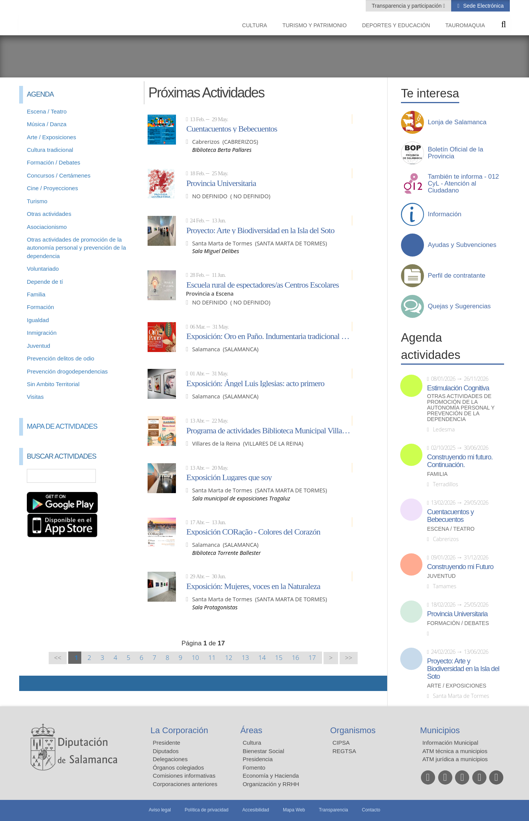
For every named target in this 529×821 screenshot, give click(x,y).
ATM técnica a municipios (455, 751)
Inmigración (42, 332)
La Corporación (179, 730)
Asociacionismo (47, 227)
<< (57, 657)
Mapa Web (294, 810)
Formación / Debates (53, 162)
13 (245, 657)
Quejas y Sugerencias (459, 306)
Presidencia (258, 759)
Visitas (35, 396)
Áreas (251, 730)
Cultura (254, 25)
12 (228, 657)
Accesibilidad (255, 810)
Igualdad (38, 320)
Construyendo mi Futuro (460, 567)
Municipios (440, 730)
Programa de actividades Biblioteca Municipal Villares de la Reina (269, 430)
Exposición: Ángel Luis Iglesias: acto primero (255, 383)
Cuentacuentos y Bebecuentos (231, 128)
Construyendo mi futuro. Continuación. (460, 461)
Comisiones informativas (184, 775)
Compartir (28, 683)
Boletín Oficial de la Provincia (455, 153)
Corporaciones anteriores (185, 784)
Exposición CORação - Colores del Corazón (253, 531)
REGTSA (344, 751)
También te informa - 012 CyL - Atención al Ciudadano (463, 183)
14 (262, 657)
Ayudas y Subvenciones (462, 245)
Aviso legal (160, 810)
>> (348, 657)
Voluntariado (43, 268)
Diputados (166, 751)
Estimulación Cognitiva (458, 388)
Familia (36, 294)
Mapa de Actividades (62, 426)
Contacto (371, 810)
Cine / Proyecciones (52, 188)
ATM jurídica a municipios (455, 759)
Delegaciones (170, 759)
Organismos (353, 730)
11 (211, 657)
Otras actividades (49, 214)
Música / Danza (46, 124)
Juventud (38, 345)
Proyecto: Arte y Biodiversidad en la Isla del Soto (260, 230)
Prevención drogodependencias (67, 371)
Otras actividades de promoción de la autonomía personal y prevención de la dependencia (76, 247)
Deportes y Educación (396, 25)
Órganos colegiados (178, 767)
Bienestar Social (263, 751)
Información (445, 214)
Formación (40, 307)
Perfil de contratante (456, 275)
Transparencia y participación (407, 6)
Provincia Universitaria (221, 183)
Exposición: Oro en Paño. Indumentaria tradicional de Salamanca (269, 336)
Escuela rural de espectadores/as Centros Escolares (262, 284)
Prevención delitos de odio (60, 358)
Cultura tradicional (50, 149)
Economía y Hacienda (271, 775)
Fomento (254, 767)
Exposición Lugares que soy (229, 477)
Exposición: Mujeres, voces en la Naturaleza (253, 586)
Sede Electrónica (483, 6)
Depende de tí (45, 281)
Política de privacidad (206, 810)
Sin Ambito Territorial (53, 384)
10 (195, 657)
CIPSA (341, 742)
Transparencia (333, 810)
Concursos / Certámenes (58, 175)
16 (295, 657)
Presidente (167, 742)
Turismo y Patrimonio (315, 25)
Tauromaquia (465, 25)
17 (312, 657)
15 (279, 657)
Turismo (37, 201)
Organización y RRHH (271, 784)
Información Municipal (450, 742)
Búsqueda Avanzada (125, 476)
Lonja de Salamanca (457, 122)
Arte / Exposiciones (51, 137)
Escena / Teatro (47, 111)
